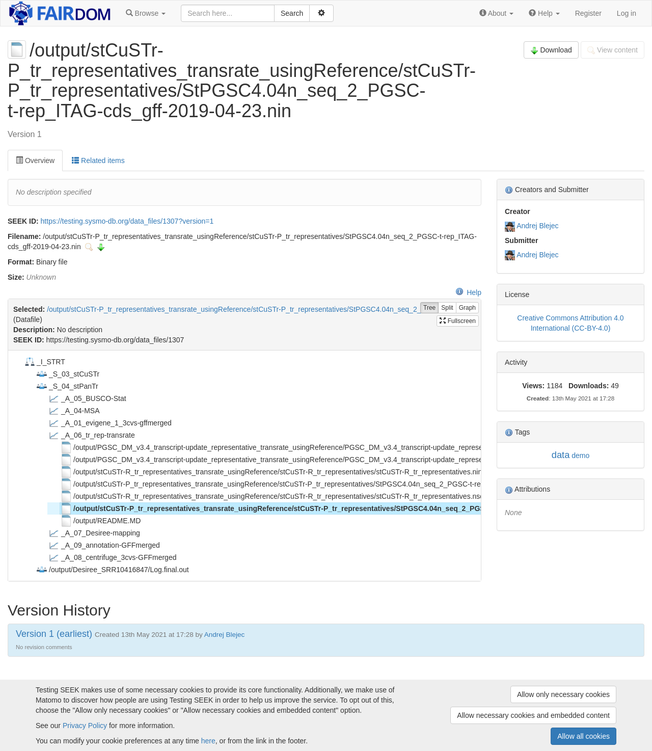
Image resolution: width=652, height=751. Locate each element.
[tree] (244, 466)
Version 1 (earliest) (54, 634)
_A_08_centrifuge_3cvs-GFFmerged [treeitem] (112, 557)
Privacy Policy (85, 725)
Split (447, 308)
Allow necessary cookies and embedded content (533, 715)
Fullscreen (458, 321)
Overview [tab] (35, 160)
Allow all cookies (583, 736)
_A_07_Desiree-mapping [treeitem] (94, 533)
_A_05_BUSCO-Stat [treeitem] (87, 398)
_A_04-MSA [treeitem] (73, 411)
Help (468, 292)
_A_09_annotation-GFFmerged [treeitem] (104, 545)
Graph (467, 308)
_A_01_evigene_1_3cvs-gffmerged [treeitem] (110, 423)
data (561, 454)
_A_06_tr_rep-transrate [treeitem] (91, 435)
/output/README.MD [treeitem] (100, 521)
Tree (429, 308)
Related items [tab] (98, 160)
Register (588, 13)
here (208, 741)
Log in (626, 13)
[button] (145, 13)
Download (551, 50)
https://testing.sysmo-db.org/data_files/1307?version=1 (127, 221)
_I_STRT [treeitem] (44, 362)
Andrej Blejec (538, 226)
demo (580, 455)
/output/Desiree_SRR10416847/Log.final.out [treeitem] (112, 570)
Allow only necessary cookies (563, 694)
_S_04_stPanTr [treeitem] (67, 386)
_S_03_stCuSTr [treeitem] (67, 374)
